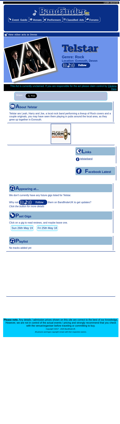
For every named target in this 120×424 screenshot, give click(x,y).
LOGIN (106, 2)
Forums (93, 20)
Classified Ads (75, 20)
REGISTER (114, 2)
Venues (37, 20)
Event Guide (19, 20)
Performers (54, 20)
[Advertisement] (61, 274)
